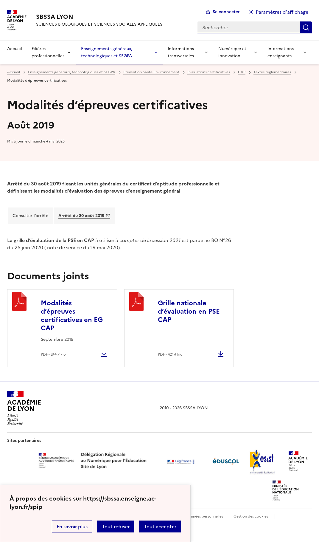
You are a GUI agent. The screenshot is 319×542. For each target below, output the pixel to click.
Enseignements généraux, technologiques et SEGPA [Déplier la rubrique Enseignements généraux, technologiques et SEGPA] (106, 52)
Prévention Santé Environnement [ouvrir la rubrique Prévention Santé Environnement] (151, 72)
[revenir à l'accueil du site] (99, 17)
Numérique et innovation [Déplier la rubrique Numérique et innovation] (232, 52)
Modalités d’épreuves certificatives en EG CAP (72, 315)
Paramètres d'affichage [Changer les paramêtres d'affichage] (282, 12)
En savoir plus (72, 526)
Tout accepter (160, 526)
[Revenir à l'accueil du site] (24, 408)
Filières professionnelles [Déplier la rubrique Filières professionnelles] (48, 52)
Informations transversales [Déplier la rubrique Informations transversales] (181, 52)
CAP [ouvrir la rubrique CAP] (241, 72)
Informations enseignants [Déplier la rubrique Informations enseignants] (280, 52)
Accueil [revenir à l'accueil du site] (14, 49)
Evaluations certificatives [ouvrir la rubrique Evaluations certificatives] (208, 72)
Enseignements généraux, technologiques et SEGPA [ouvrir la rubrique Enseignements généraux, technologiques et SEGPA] (71, 72)
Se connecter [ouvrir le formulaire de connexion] (226, 12)
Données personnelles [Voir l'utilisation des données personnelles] (204, 516)
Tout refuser (116, 526)
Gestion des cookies (251, 516)
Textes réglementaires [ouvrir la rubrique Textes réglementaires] (272, 72)
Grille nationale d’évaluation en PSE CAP (189, 311)
